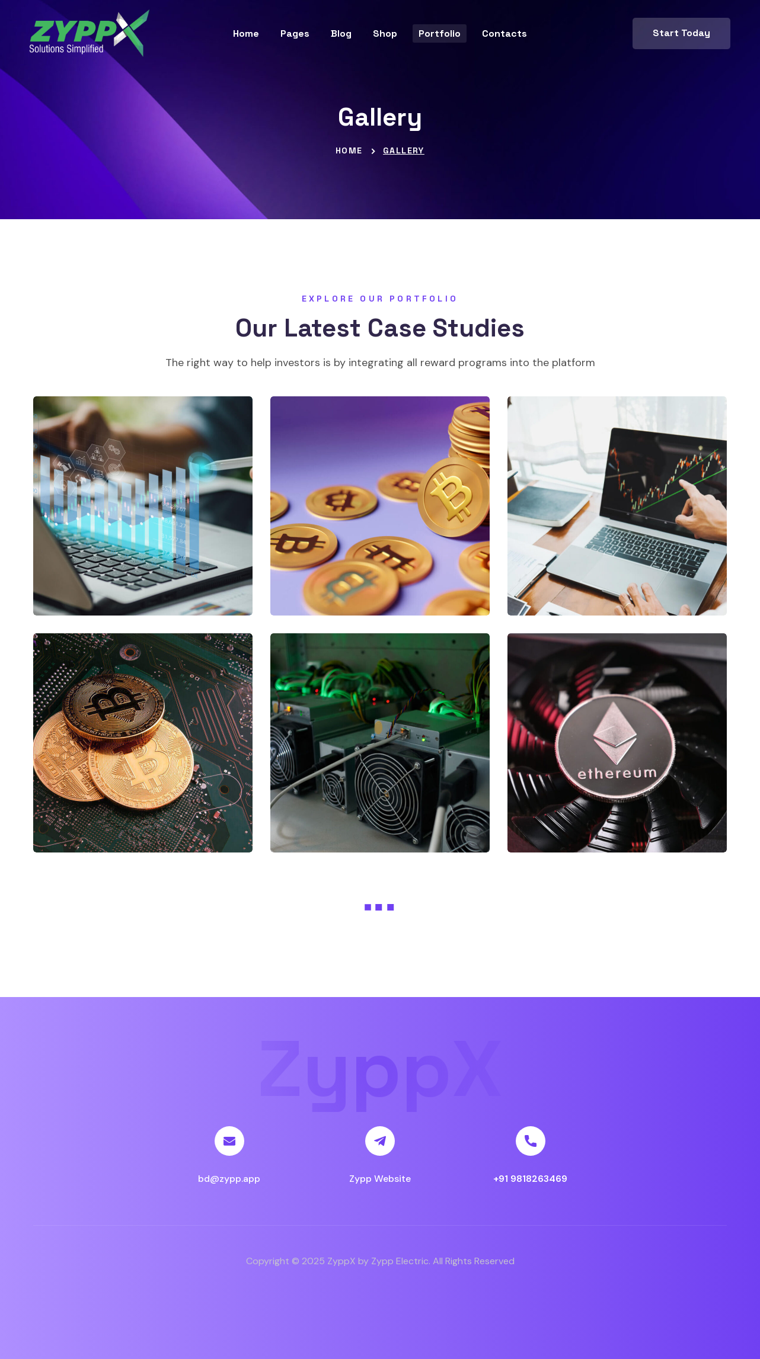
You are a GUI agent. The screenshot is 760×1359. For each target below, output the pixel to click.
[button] (681, 33)
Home (349, 150)
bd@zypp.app (229, 1178)
